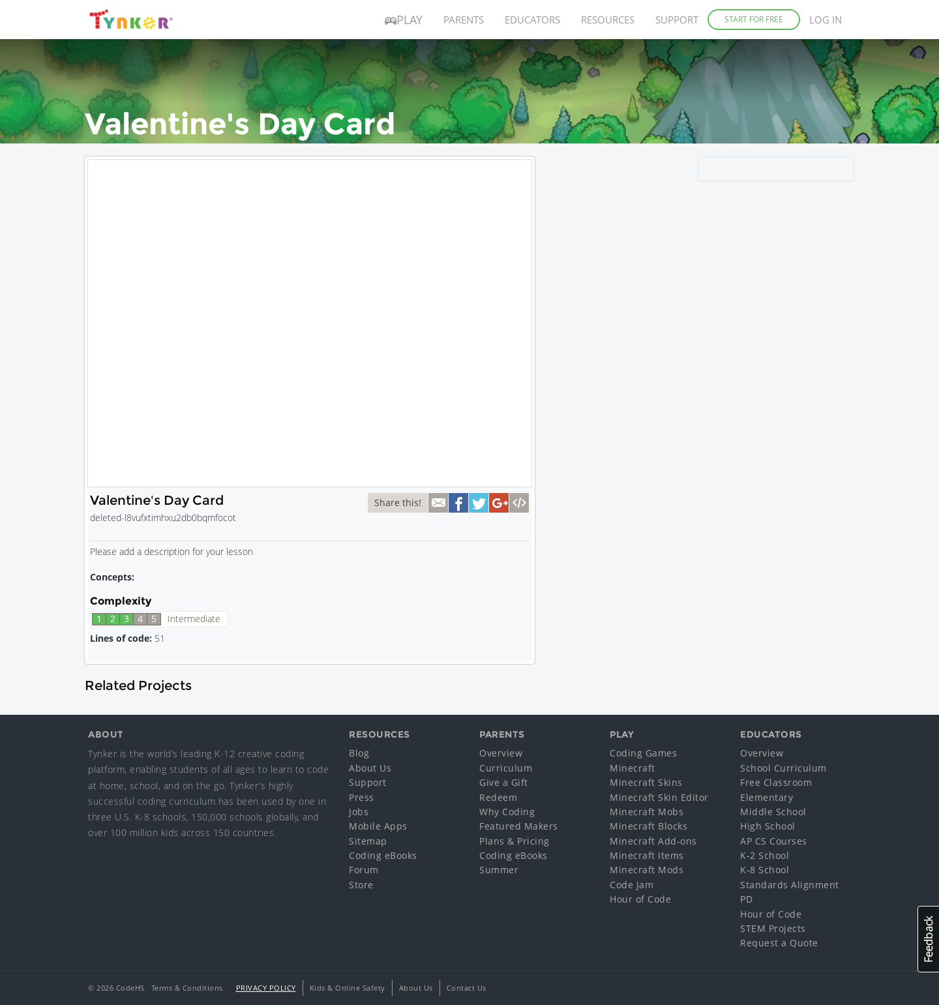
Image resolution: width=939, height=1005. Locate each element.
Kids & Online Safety (347, 988)
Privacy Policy (266, 988)
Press (361, 797)
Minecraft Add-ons (653, 841)
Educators (532, 19)
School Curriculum (783, 768)
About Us (370, 768)
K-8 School (764, 869)
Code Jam (631, 884)
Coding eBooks (383, 855)
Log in (825, 19)
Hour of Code (640, 899)
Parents (463, 19)
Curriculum (505, 768)
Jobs (358, 811)
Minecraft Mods (646, 869)
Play (404, 19)
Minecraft (632, 768)
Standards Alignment (789, 884)
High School (768, 826)
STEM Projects (773, 928)
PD (746, 899)
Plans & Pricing (514, 841)
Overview (500, 753)
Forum (364, 869)
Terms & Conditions (187, 988)
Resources (607, 19)
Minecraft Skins (646, 782)
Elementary (766, 797)
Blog (359, 753)
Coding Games (643, 753)
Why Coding (507, 811)
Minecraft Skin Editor (659, 797)
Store (361, 884)
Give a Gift (503, 782)
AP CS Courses (773, 841)
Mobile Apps (378, 826)
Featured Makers (518, 826)
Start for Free (753, 19)
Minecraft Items (647, 855)
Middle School (773, 811)
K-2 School (764, 855)
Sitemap (368, 841)
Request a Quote (779, 943)
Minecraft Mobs (646, 811)
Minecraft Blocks (648, 826)
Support (676, 19)
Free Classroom (776, 782)
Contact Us (466, 988)
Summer (498, 869)
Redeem (498, 797)
